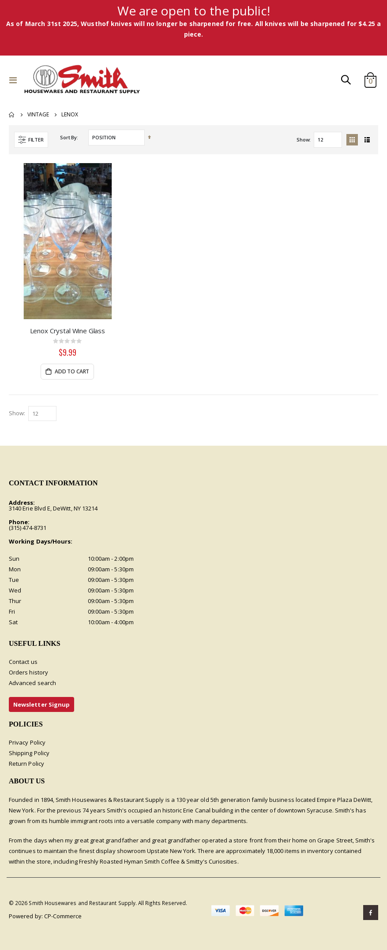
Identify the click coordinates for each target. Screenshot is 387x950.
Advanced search (32, 683)
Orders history (28, 673)
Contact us (23, 662)
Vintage (38, 114)
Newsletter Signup (41, 705)
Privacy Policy (27, 743)
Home (12, 114)
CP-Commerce (63, 916)
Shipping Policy (29, 753)
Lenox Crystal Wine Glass (67, 330)
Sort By (68, 137)
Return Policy (26, 764)
